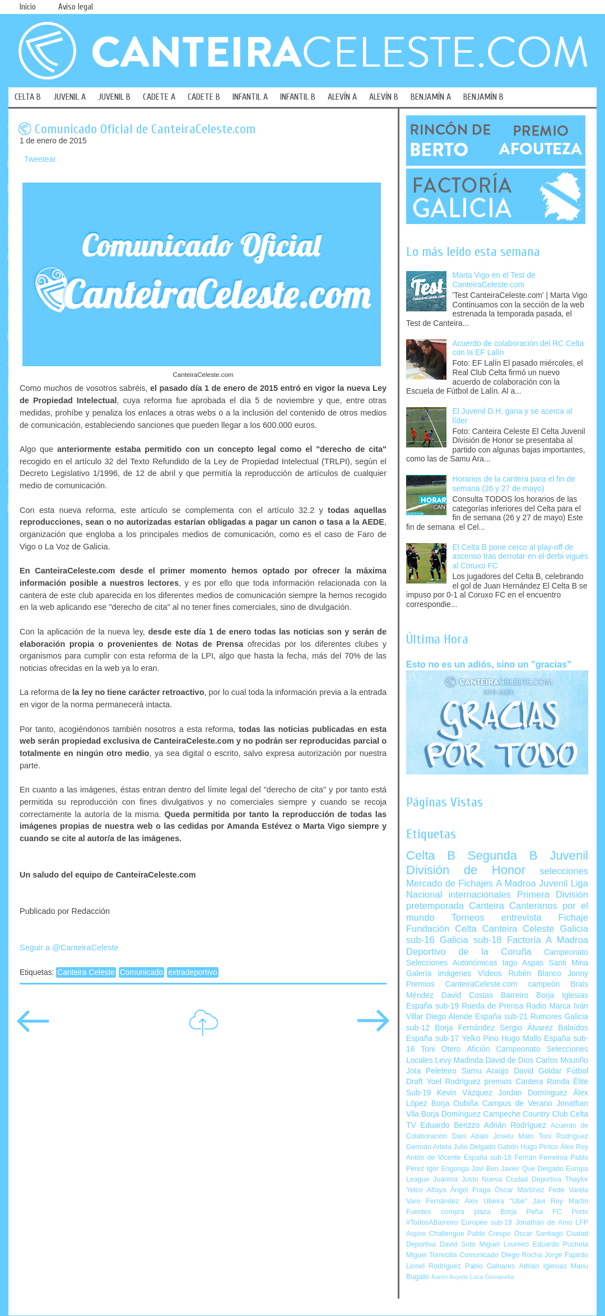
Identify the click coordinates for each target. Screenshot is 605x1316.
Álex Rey (574, 1147)
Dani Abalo (470, 1136)
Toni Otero (440, 1049)
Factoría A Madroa (547, 940)
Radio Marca (548, 1006)
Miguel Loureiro (504, 1244)
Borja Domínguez (451, 1114)
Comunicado (141, 972)
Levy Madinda (459, 1060)
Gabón (507, 1147)
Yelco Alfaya (426, 1190)
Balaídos (573, 1028)
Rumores (546, 1016)
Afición (478, 1049)
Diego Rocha (521, 1255)
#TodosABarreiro (432, 1222)
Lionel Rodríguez (433, 1266)
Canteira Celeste (86, 972)
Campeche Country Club (525, 1114)
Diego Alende (449, 1016)
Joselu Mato (514, 1136)
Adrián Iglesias (543, 1266)
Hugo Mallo (521, 1038)
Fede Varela (568, 1190)
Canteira (486, 905)
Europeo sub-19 (486, 1222)
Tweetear (40, 159)
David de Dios (509, 1060)
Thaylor (576, 1179)
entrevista (521, 917)
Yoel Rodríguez (453, 1081)
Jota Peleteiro (431, 1071)
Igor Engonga (448, 1169)
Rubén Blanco (534, 973)
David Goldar (538, 1071)
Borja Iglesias (562, 995)
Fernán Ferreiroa (540, 1157)
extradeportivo (192, 972)
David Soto (458, 1244)
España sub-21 (501, 1016)
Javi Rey (548, 1201)
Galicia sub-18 (471, 940)
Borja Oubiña (454, 1103)
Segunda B (503, 855)
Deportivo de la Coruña (469, 951)
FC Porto (570, 1212)
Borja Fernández (465, 1028)
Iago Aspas (523, 963)
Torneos (468, 917)
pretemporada (435, 905)
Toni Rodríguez (563, 1136)
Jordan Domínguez (532, 1093)
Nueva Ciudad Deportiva (521, 1179)
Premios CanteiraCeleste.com (462, 984)
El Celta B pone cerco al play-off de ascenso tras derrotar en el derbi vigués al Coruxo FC (520, 556)
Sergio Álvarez (526, 1028)
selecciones (564, 871)
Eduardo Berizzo (450, 1125)
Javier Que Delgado (532, 1169)
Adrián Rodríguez (515, 1125)
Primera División (552, 894)
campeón (544, 984)
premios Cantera (514, 1081)
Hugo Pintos (539, 1147)
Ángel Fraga (470, 1190)
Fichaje (573, 917)
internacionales (480, 894)
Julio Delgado (474, 1147)
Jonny (577, 973)
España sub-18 (487, 1157)
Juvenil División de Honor (497, 862)
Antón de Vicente (433, 1157)
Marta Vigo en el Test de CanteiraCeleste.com (494, 280)
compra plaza (466, 1212)
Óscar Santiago (538, 1234)
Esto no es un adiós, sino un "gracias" (488, 664)
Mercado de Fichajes (449, 883)
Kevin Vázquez (464, 1093)
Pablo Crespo (488, 1234)
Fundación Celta (441, 928)
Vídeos (490, 973)
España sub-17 (432, 1038)
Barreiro (514, 995)
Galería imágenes (439, 973)
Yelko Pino (480, 1038)
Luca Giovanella (492, 1276)
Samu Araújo (485, 1071)
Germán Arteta (429, 1147)
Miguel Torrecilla (431, 1255)
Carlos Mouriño (562, 1060)
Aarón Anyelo (449, 1276)
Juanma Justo (455, 1179)
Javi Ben (484, 1169)
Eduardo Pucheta (560, 1244)
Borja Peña (521, 1212)
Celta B (430, 855)
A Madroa (516, 883)
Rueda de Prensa (492, 1006)
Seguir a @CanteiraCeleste (69, 947)
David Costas (467, 995)
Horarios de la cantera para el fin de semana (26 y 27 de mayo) (514, 484)
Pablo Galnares (490, 1266)
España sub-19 (432, 1006)
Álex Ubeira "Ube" (495, 1201)
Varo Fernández (432, 1201)
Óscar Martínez (519, 1190)
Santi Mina (568, 963)
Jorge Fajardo (566, 1255)
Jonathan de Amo (543, 1222)
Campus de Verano (517, 1103)
